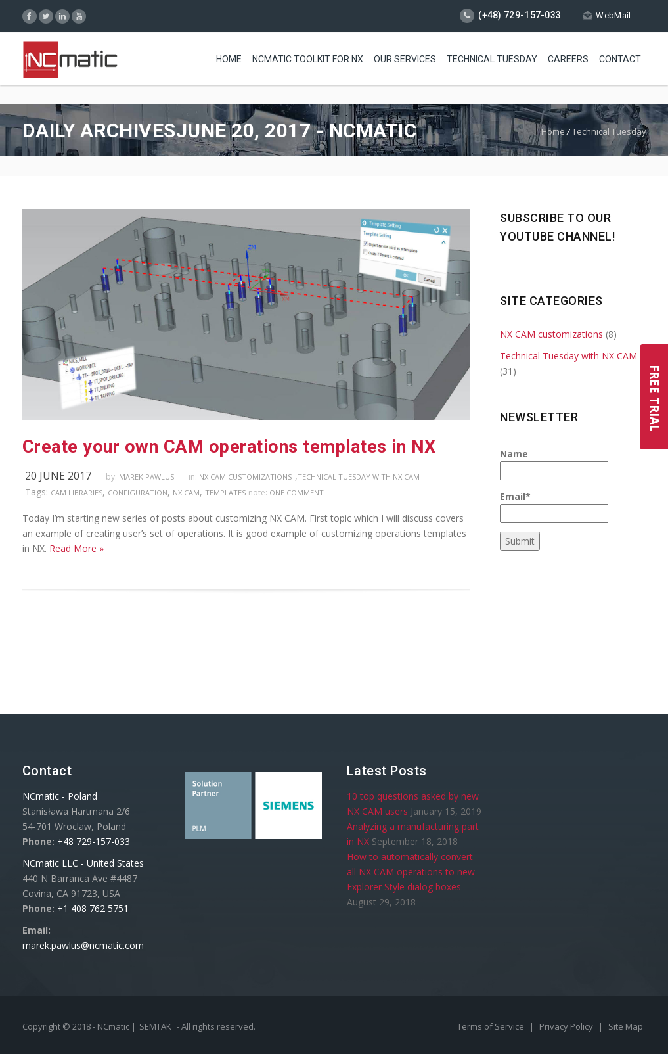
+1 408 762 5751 (93, 908)
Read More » (76, 548)
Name (554, 463)
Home (229, 59)
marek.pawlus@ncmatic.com (83, 945)
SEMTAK (155, 1026)
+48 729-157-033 (93, 841)
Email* (554, 506)
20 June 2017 (58, 476)
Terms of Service (491, 1026)
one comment (296, 492)
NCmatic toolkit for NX (307, 59)
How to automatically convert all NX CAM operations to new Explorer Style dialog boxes (411, 871)
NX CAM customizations (245, 477)
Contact (620, 59)
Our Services (405, 59)
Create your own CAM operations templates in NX (229, 446)
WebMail (607, 15)
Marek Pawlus (146, 477)
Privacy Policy (567, 1026)
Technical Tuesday (492, 59)
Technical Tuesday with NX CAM (359, 477)
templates (225, 492)
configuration (137, 492)
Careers (568, 59)
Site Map (625, 1026)
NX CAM (186, 492)
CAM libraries (76, 492)
